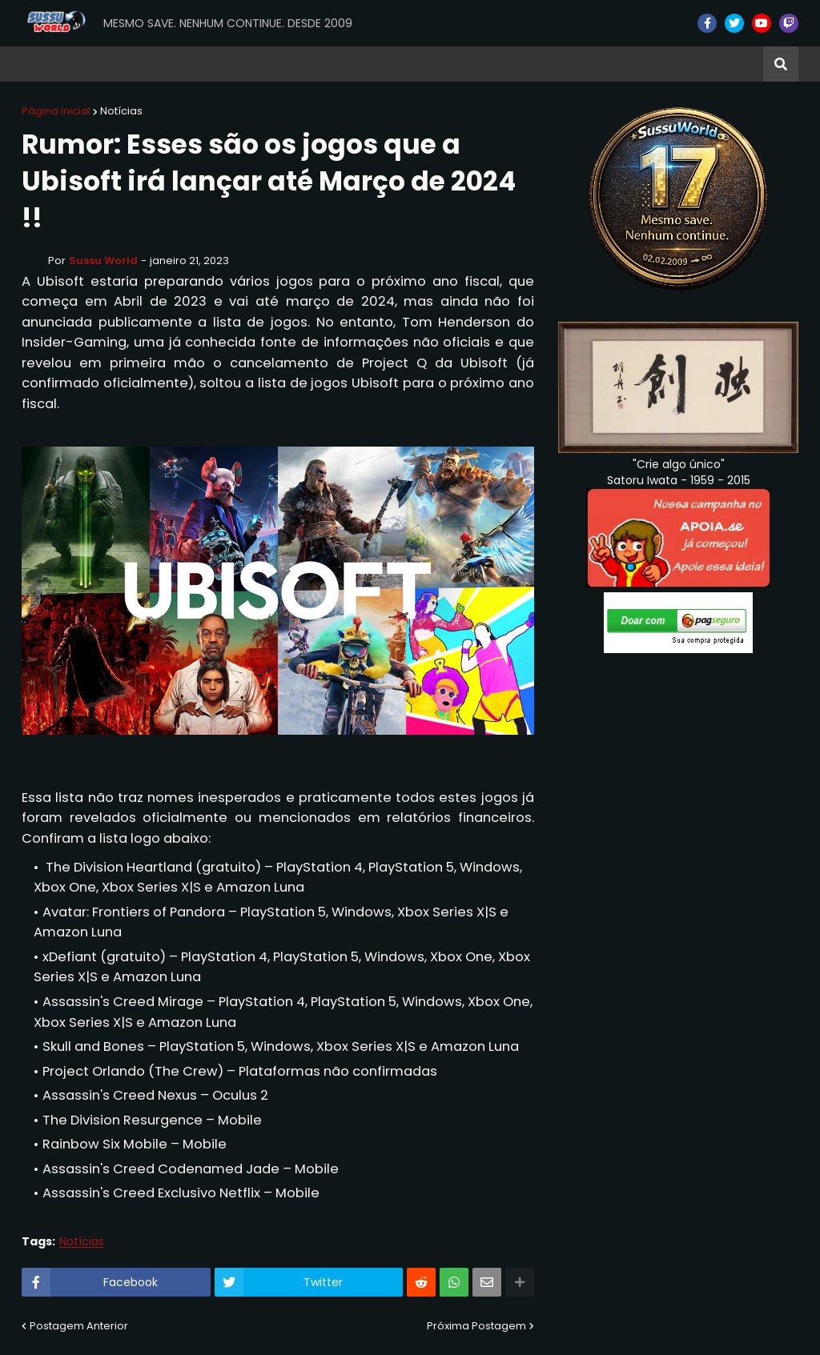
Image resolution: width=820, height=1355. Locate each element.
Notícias (121, 110)
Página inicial (56, 110)
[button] (780, 64)
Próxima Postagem (476, 1326)
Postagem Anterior (79, 1326)
